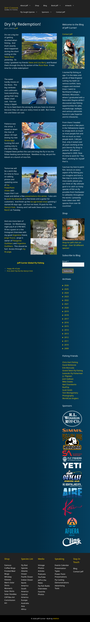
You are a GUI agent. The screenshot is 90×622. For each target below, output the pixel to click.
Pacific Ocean (27, 577)
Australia (25, 603)
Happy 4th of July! (13, 269)
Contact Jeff (60, 12)
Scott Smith (67, 390)
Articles (41, 571)
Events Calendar (62, 565)
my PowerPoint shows (9, 188)
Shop (37, 5)
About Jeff (26, 5)
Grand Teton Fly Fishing (72, 370)
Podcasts (42, 574)
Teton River (9, 57)
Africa (23, 609)
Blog (45, 5)
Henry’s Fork (9, 207)
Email (65, 261)
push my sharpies (14, 199)
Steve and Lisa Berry (37, 62)
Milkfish (56, 618)
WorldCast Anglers (70, 398)
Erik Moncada (68, 367)
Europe (24, 600)
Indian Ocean (27, 580)
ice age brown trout (39, 201)
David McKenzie (69, 365)
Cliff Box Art (9, 597)
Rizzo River (43, 65)
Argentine (17, 235)
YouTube (42, 577)
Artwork (70, 5)
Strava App (9, 140)
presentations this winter (36, 196)
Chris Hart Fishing (70, 362)
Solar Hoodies (10, 594)
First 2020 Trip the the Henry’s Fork (20, 271)
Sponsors (48, 12)
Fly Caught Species (30, 12)
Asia (23, 606)
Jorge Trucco (9, 238)
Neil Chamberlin (69, 384)
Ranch (7, 210)
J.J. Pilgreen (67, 376)
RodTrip (65, 387)
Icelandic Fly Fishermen (72, 373)
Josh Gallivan (67, 379)
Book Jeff (57, 5)
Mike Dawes (67, 381)
